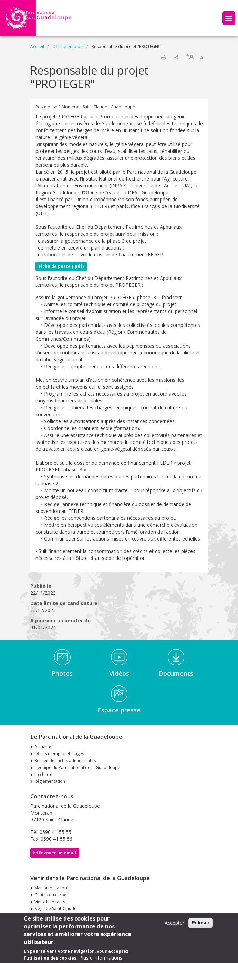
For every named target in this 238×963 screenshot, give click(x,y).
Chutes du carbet (51, 895)
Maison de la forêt (52, 888)
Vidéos (119, 673)
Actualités (43, 747)
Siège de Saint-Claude (55, 909)
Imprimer (163, 57)
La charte (43, 774)
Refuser (200, 923)
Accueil (37, 46)
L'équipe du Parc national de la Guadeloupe (77, 767)
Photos (62, 673)
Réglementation (49, 781)
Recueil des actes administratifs (65, 760)
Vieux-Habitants (49, 902)
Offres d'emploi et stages (59, 754)
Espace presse (119, 710)
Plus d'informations (100, 957)
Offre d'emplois (67, 46)
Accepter (174, 923)
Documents (176, 673)
